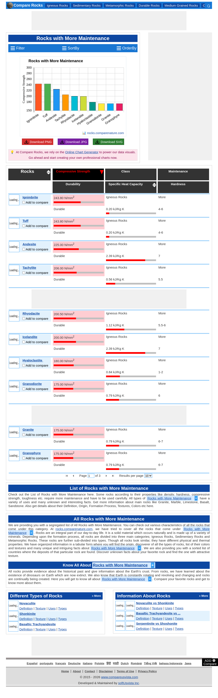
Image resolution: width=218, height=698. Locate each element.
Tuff (25, 221)
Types (62, 608)
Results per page (131, 475)
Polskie (99, 663)
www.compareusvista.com (119, 677)
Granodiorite (32, 384)
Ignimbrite (30, 197)
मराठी (116, 663)
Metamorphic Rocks (120, 5)
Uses (52, 608)
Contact (90, 671)
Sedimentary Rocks (86, 5)
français (60, 663)
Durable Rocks (149, 5)
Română (136, 663)
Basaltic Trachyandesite (37, 624)
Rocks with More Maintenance (172, 498)
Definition (26, 608)
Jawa (188, 663)
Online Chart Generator (81, 152)
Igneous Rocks (57, 5)
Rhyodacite (31, 313)
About (77, 671)
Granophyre (32, 453)
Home (65, 671)
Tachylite (29, 267)
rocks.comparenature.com (74, 529)
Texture (40, 608)
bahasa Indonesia (170, 663)
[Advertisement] (109, 20)
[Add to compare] (23, 202)
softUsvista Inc (128, 683)
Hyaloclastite (33, 360)
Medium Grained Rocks (181, 5)
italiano (88, 663)
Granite (28, 429)
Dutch (125, 663)
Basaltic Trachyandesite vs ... (158, 613)
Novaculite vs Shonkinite (155, 603)
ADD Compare (210, 662)
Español (32, 663)
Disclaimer (106, 671)
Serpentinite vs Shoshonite (156, 623)
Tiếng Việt (150, 663)
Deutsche (74, 663)
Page (83, 475)
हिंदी (108, 663)
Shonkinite (27, 614)
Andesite (29, 244)
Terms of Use (125, 671)
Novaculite (27, 603)
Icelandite (30, 337)
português (46, 663)
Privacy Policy (147, 671)
